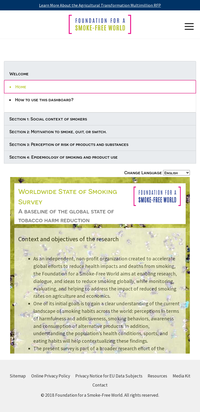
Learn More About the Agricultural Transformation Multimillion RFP (100, 5)
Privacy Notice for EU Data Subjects (108, 376)
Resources (157, 376)
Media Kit (181, 376)
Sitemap (18, 376)
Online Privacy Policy (50, 376)
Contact (100, 385)
